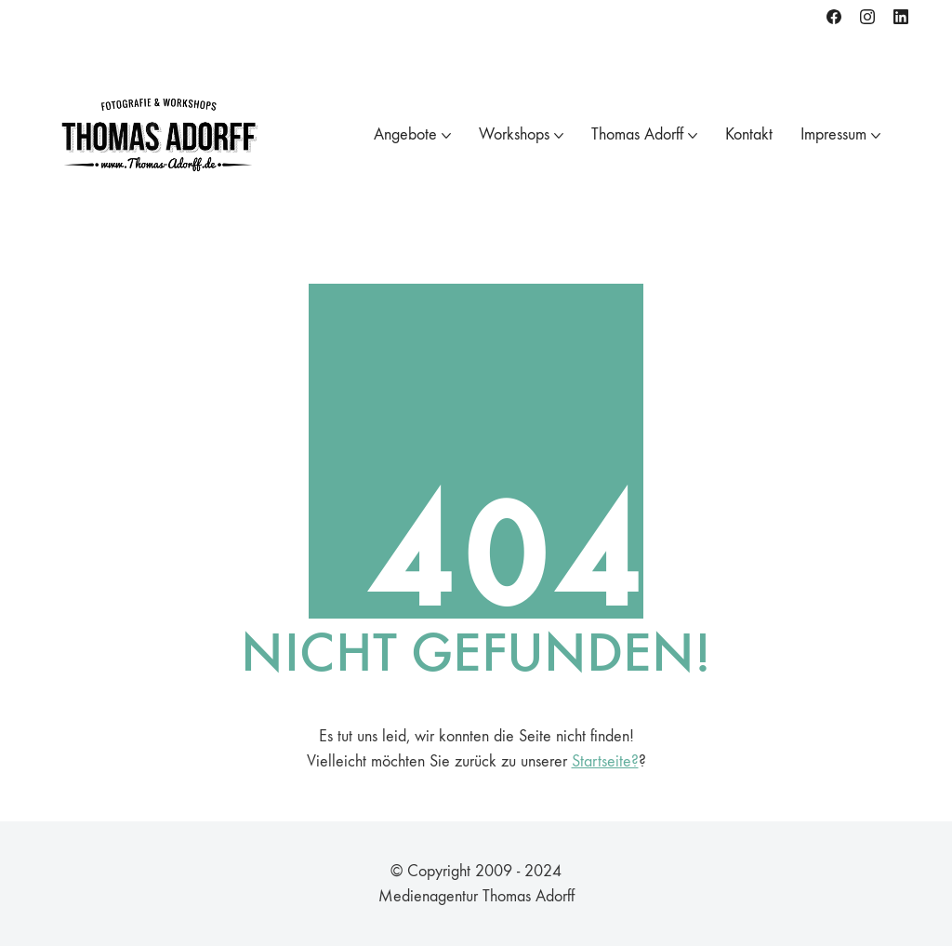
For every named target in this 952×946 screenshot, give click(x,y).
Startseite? (605, 761)
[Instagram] (867, 16)
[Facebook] (833, 16)
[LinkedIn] (900, 16)
